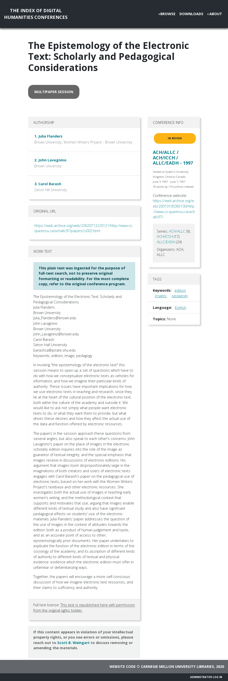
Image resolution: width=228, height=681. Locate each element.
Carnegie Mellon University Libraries (177, 666)
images (161, 295)
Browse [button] (167, 13)
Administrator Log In (206, 677)
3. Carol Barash (47, 183)
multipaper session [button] (53, 91)
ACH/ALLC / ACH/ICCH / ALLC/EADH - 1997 (173, 157)
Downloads (191, 13)
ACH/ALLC (177, 231)
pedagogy (180, 295)
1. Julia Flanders (48, 136)
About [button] (215, 13)
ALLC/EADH (166, 242)
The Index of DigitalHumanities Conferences (35, 13)
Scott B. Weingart (73, 642)
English (180, 307)
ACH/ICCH (165, 236)
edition (180, 290)
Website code (123, 666)
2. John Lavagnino (50, 160)
